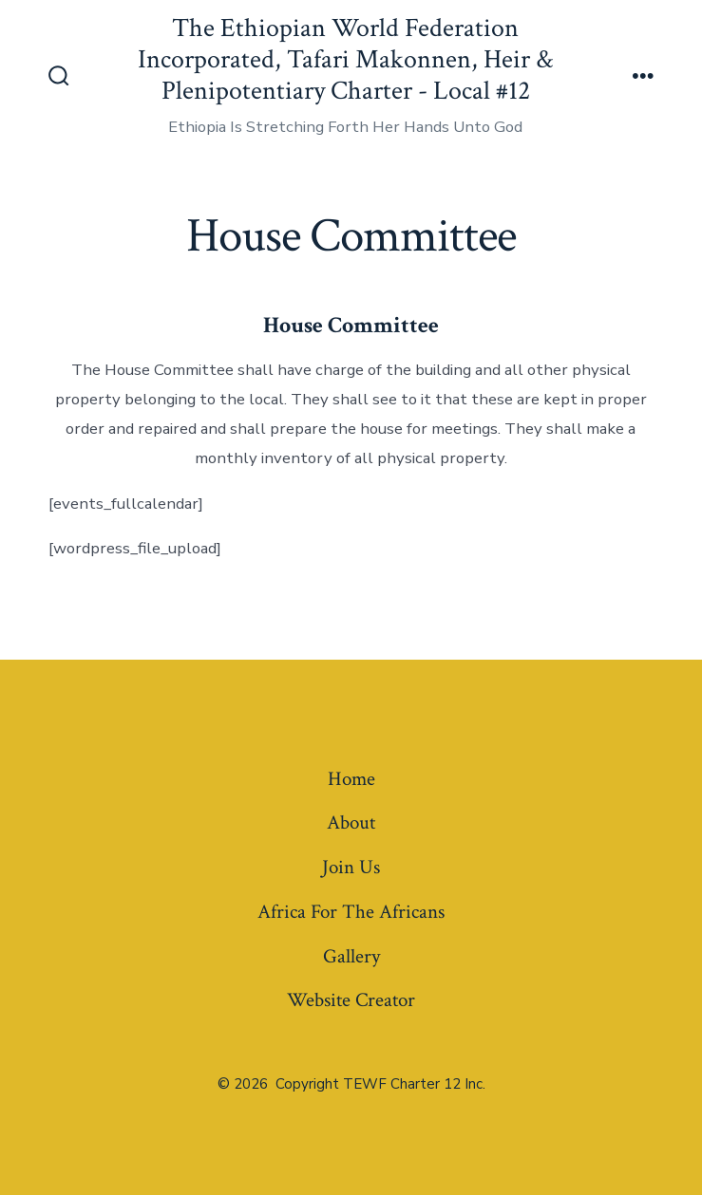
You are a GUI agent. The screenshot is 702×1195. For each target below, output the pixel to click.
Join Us (351, 867)
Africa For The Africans (351, 911)
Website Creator (351, 1000)
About (351, 822)
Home (351, 779)
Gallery (351, 956)
